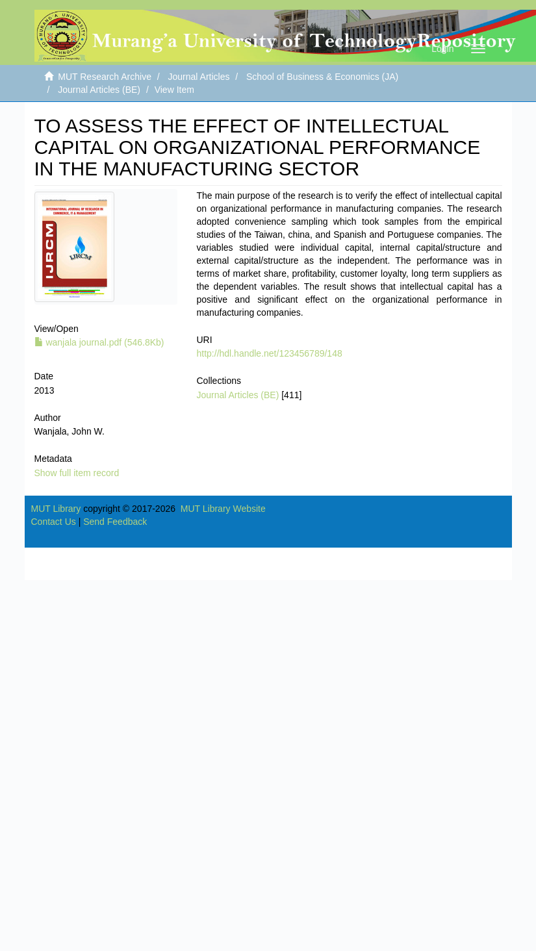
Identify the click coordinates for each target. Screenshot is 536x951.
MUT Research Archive (104, 76)
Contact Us (53, 521)
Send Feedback (115, 521)
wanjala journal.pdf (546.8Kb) (99, 342)
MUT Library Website (223, 508)
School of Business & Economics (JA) (322, 76)
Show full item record (77, 473)
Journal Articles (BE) (99, 89)
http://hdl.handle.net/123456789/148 (269, 353)
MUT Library (56, 508)
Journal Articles (199, 76)
